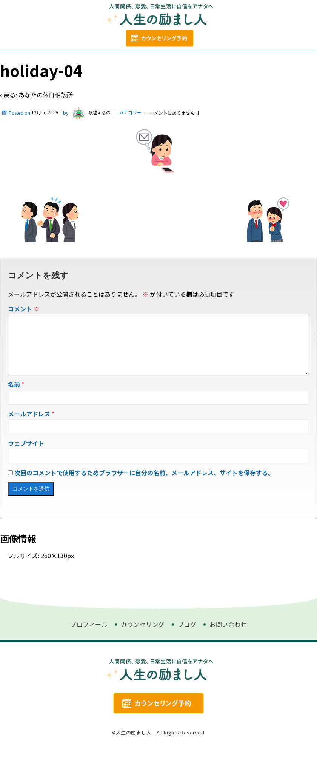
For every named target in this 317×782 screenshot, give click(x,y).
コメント (24, 328)
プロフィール (92, 60)
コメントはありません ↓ (174, 132)
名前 (14, 415)
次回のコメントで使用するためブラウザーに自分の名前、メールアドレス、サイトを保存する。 (144, 504)
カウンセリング (173, 60)
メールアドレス (29, 445)
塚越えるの (90, 132)
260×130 (54, 587)
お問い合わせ (225, 60)
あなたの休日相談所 (45, 114)
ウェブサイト (26, 474)
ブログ (131, 60)
